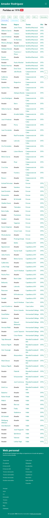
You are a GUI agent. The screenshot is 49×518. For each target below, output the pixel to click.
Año (41, 24)
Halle (27, 392)
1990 (21, 17)
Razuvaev (4, 290)
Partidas (5, 502)
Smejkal (3, 219)
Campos (16, 34)
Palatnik (16, 371)
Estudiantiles (29, 466)
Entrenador (6, 497)
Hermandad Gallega (32, 310)
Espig (15, 408)
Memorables (44, 17)
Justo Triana (18, 27)
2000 (35, 17)
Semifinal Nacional (32, 27)
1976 (41, 27)
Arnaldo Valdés (19, 114)
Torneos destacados (8, 471)
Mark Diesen (5, 361)
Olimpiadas (28, 463)
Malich (3, 400)
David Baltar (5, 314)
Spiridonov (17, 434)
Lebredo (16, 141)
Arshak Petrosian (7, 183)
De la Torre (17, 68)
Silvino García (5, 157)
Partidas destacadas (8, 477)
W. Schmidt (17, 199)
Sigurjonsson (5, 247)
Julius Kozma (5, 255)
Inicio (4, 491)
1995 (28, 17)
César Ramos (18, 335)
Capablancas (29, 474)
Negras (16, 24)
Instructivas (15, 20)
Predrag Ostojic (19, 239)
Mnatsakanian (6, 235)
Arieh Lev (4, 387)
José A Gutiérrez (6, 306)
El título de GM (7, 469)
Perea (16, 125)
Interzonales (29, 471)
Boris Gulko (5, 211)
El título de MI (6, 466)
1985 (15, 17)
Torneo (28, 24)
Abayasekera (18, 355)
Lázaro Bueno (18, 151)
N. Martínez (18, 40)
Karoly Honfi (18, 251)
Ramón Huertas (6, 65)
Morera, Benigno (7, 43)
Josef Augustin (19, 430)
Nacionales (28, 477)
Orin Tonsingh (6, 350)
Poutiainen (17, 215)
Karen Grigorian (6, 227)
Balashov (4, 392)
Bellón (16, 243)
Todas (23, 20)
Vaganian (17, 223)
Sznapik (3, 298)
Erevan (28, 183)
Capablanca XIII (31, 243)
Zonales (28, 469)
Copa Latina (29, 302)
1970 (3, 17)
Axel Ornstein (5, 191)
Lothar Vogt (5, 267)
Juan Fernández (6, 130)
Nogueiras (17, 82)
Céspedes (28, 483)
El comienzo (6, 463)
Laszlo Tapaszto (19, 331)
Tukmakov (17, 207)
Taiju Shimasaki (6, 339)
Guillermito (5, 263)
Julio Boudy (17, 72)
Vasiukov (17, 187)
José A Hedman (6, 37)
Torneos (5, 500)
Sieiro (16, 103)
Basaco (3, 178)
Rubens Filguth (6, 345)
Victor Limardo (19, 310)
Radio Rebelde (29, 480)
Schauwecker (18, 377)
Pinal (15, 162)
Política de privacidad (35, 513)
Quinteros (4, 318)
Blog (4, 505)
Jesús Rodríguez (6, 98)
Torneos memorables (8, 474)
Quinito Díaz (5, 87)
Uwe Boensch (5, 426)
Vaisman (16, 437)
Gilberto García (6, 30)
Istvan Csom (18, 231)
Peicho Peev (5, 274)
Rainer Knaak (5, 396)
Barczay (16, 404)
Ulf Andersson (18, 294)
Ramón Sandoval (19, 46)
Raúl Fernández (19, 135)
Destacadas (5, 20)
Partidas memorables (8, 480)
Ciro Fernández (6, 146)
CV (4, 494)
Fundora (16, 173)
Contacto (5, 508)
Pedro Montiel (18, 62)
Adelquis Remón (6, 49)
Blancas (4, 24)
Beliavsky (4, 282)
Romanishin (5, 195)
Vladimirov (17, 412)
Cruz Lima (4, 167)
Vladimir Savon (6, 203)
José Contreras (19, 382)
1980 (9, 17)
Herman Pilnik (6, 327)
